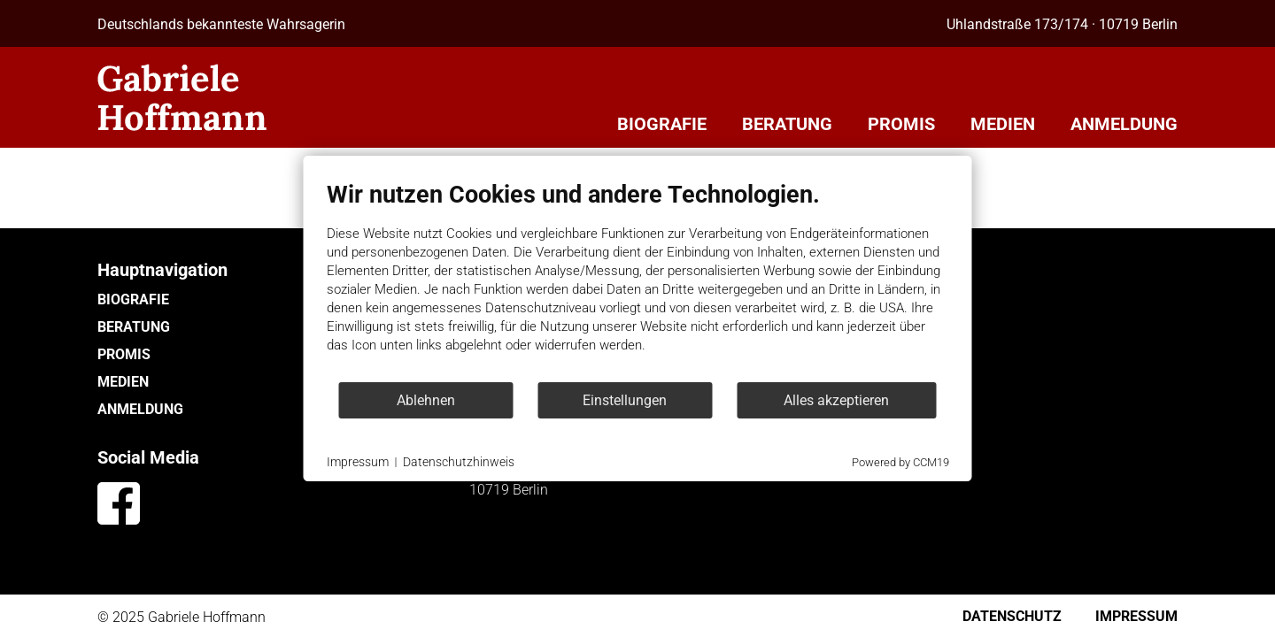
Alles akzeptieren (836, 400)
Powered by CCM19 (900, 462)
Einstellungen (625, 400)
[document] (638, 280)
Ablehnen (426, 400)
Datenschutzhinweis (458, 462)
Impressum (358, 462)
